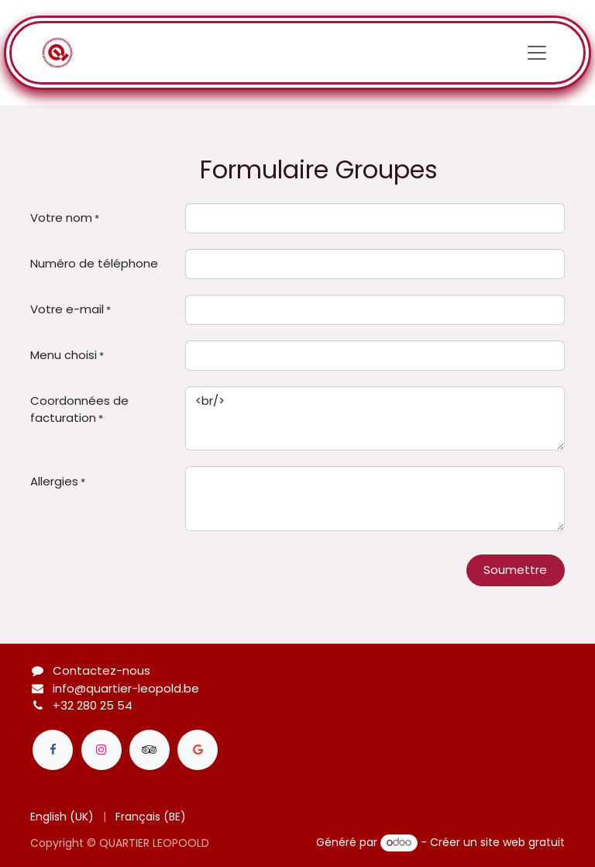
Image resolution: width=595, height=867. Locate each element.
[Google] (197, 750)
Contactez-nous (101, 670)
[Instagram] (101, 750)
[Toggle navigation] (537, 53)
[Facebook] (53, 750)
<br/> (375, 418)
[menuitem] (62, 817)
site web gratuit (522, 842)
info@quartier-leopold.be (126, 688)
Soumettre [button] (515, 569)
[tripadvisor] (149, 750)
